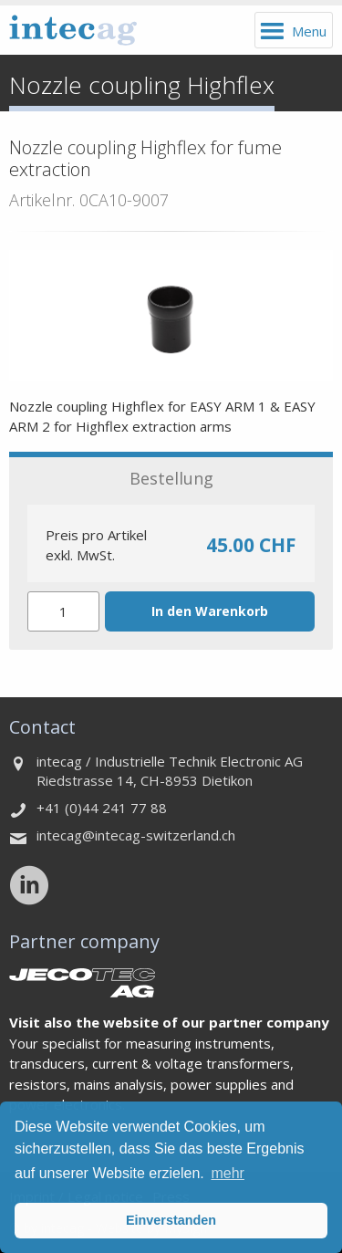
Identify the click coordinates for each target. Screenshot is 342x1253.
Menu (309, 31)
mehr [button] (227, 1173)
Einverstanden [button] (171, 1220)
